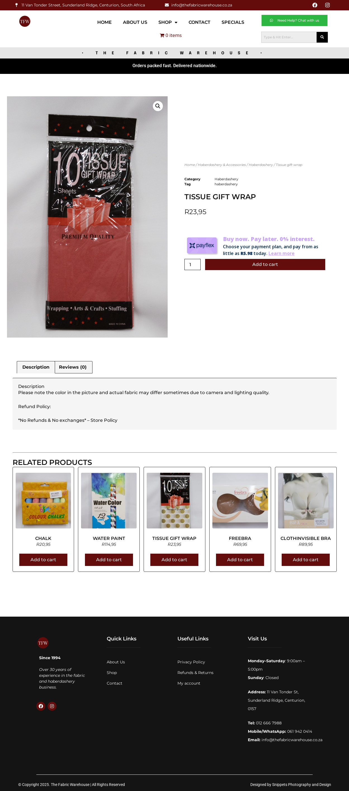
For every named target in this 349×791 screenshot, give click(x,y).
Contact (199, 21)
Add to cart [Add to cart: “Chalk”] (43, 558)
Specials (233, 21)
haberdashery (226, 183)
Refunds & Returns (195, 671)
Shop (167, 21)
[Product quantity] (192, 263)
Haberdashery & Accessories (222, 163)
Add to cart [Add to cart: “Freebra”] (240, 558)
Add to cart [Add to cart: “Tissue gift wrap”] (174, 558)
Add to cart (265, 263)
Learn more (282, 252)
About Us (135, 21)
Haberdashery (261, 163)
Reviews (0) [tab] (73, 366)
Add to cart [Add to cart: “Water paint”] (109, 558)
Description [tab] (35, 366)
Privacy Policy (191, 660)
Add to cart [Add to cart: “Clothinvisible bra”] (306, 558)
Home (104, 21)
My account (188, 682)
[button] (158, 105)
